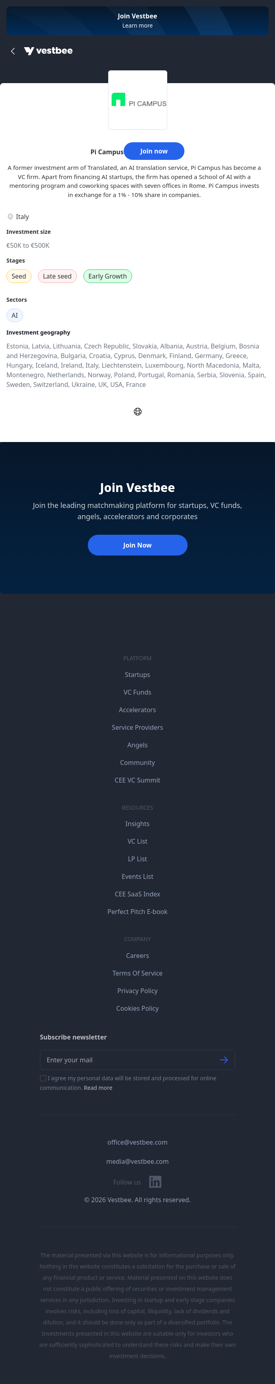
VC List (138, 841)
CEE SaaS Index (137, 894)
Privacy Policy (137, 990)
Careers (137, 955)
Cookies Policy (137, 1008)
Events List (138, 876)
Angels (137, 745)
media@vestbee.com (137, 1161)
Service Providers (137, 727)
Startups (137, 674)
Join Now (137, 545)
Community (137, 762)
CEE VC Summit (137, 780)
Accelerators (137, 709)
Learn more (137, 25)
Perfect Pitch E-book (137, 911)
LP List (137, 858)
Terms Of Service (138, 973)
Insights (137, 823)
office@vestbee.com (137, 1142)
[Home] (48, 51)
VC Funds (137, 692)
